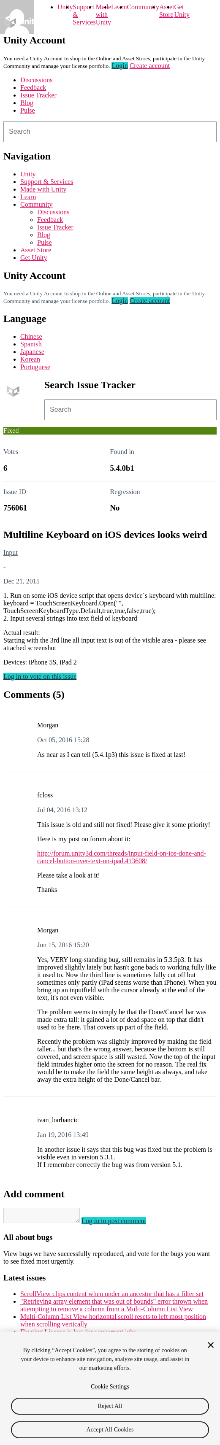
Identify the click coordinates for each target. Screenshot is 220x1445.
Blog (26, 102)
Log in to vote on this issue (39, 676)
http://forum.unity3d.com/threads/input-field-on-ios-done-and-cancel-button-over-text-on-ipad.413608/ (121, 857)
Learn (119, 7)
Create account (150, 65)
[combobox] (110, 132)
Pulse (27, 110)
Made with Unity (103, 14)
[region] (110, 1388)
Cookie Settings (110, 1386)
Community (143, 7)
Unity (65, 7)
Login (119, 65)
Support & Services (46, 181)
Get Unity (181, 10)
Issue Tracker (38, 95)
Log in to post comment (122, 1223)
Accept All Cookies (109, 1429)
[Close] (211, 1345)
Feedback (33, 87)
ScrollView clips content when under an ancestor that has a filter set (112, 1296)
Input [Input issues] (10, 552)
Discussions (36, 80)
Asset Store (35, 250)
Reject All (110, 1406)
